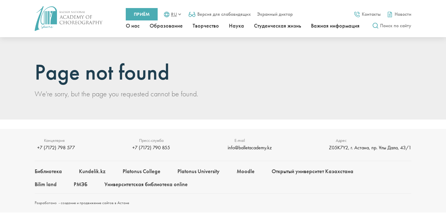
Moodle (246, 171)
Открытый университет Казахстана (312, 171)
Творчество (206, 25)
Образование (166, 25)
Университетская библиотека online (146, 184)
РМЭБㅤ (80, 184)
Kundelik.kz (92, 171)
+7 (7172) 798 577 (56, 148)
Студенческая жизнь (277, 25)
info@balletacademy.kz (250, 148)
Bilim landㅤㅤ (46, 184)
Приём (142, 14)
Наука (236, 25)
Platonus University (198, 171)
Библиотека (48, 171)
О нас (133, 25)
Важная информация (335, 25)
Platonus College (141, 171)
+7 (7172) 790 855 (151, 148)
